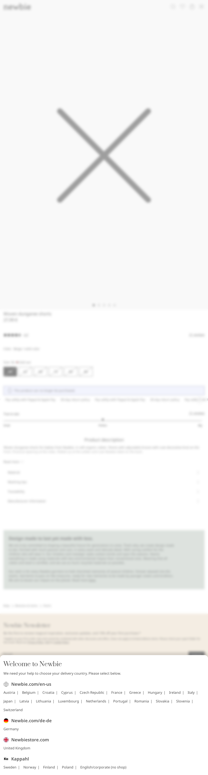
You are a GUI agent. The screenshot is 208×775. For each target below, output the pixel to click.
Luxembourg (68, 701)
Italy (191, 692)
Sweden (9, 767)
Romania (141, 701)
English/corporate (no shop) (103, 767)
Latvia (24, 701)
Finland (49, 767)
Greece (135, 692)
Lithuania (43, 701)
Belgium (28, 692)
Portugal (120, 701)
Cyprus (67, 692)
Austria (9, 692)
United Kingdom (16, 748)
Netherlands (96, 701)
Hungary (155, 692)
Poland (67, 767)
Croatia (48, 692)
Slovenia (183, 701)
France (116, 692)
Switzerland (13, 709)
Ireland (175, 692)
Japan (8, 701)
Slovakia (162, 701)
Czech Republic (92, 692)
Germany (11, 729)
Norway (29, 767)
